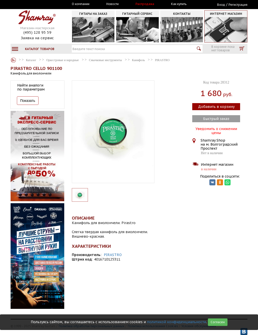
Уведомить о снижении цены (216, 130)
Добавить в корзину (216, 106)
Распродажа (145, 4)
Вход (221, 5)
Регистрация (238, 5)
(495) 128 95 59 (37, 32)
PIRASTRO (113, 255)
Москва (33, 4)
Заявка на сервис (37, 37)
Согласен (218, 322)
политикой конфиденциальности (176, 322)
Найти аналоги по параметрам (31, 87)
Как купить (178, 4)
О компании (80, 4)
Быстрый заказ (216, 118)
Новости (112, 4)
